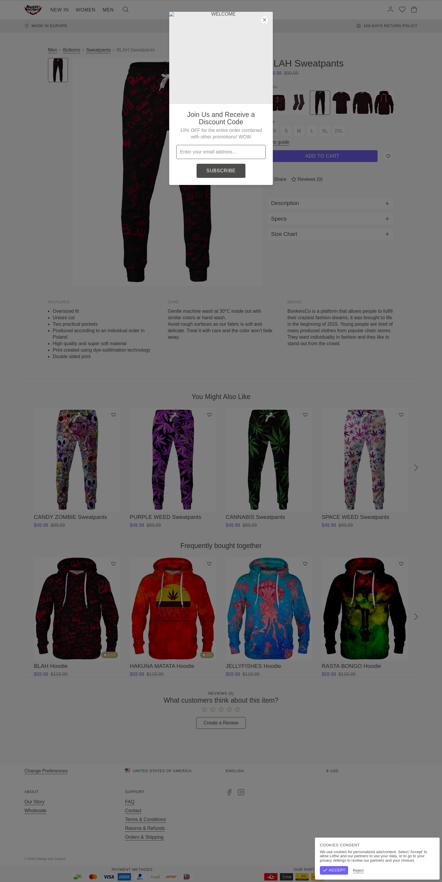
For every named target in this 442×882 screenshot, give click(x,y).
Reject (428, 870)
